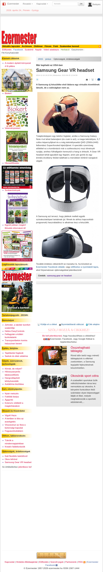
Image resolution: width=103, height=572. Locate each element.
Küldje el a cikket (47, 324)
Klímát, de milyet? (13, 368)
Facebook (18, 49)
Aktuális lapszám (11, 46)
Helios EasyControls (14, 331)
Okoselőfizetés (12, 163)
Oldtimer (38, 46)
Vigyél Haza (10, 415)
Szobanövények (12, 190)
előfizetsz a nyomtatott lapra (84, 267)
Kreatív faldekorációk (15, 446)
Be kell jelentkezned (52, 335)
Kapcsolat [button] (42, 4)
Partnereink (71, 562)
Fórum (48, 46)
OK (81, 4)
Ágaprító (9, 400)
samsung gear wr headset (59, 276)
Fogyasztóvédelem (14, 431)
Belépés (96, 4)
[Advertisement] (51, 23)
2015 (40, 59)
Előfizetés (7, 49)
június (48, 59)
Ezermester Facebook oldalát (50, 267)
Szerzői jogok (57, 562)
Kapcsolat (9, 562)
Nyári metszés (12, 393)
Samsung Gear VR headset (18, 462)
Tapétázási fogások (14, 353)
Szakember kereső (69, 46)
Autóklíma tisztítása (14, 384)
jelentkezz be (24, 467)
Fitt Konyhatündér (10, 52)
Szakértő (29, 49)
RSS (81, 562)
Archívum (27, 46)
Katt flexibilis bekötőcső (16, 456)
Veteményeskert (12, 128)
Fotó (55, 46)
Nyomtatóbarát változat (71, 324)
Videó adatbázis (51, 49)
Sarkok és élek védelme (16, 356)
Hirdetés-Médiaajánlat (26, 562)
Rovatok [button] (28, 4)
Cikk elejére (93, 324)
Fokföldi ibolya (12, 396)
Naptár (38, 49)
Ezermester (13, 4)
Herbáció (65, 49)
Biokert (8, 93)
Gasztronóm (77, 49)
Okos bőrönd (11, 459)
